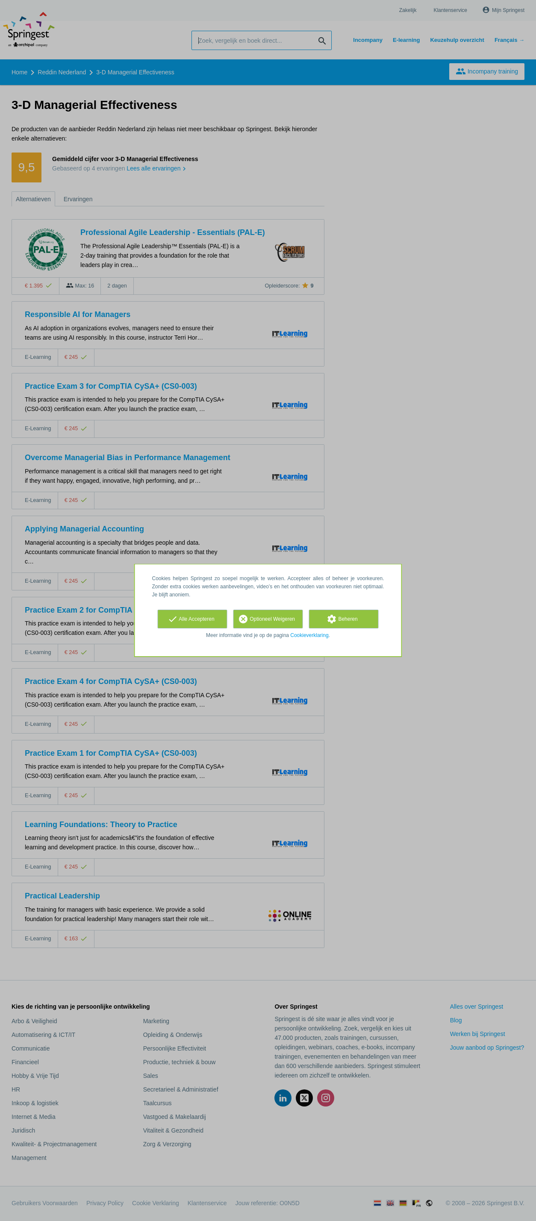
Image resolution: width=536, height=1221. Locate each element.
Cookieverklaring (309, 635)
